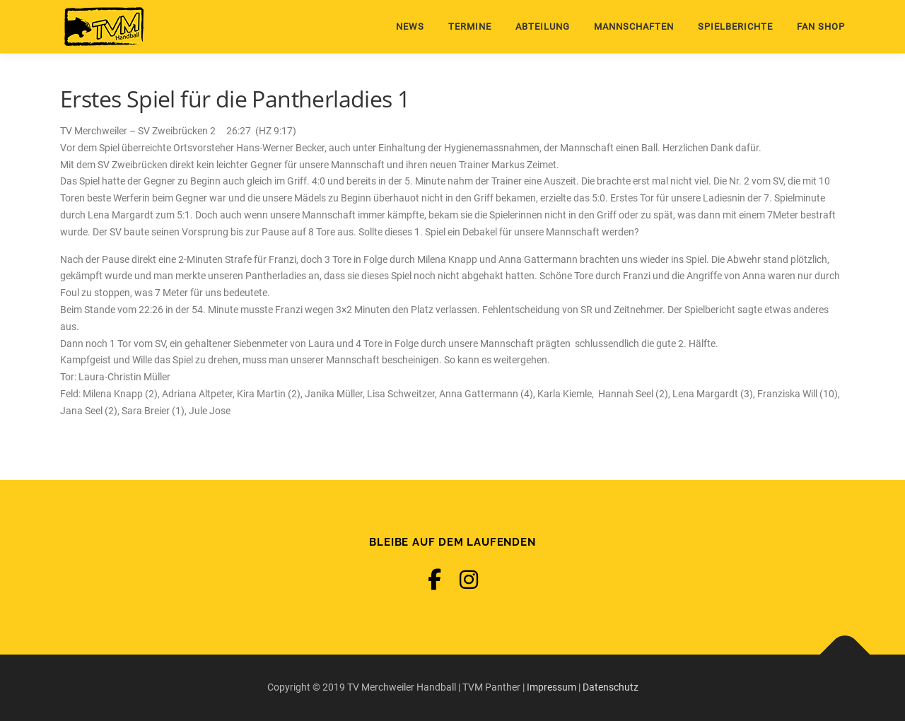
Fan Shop (821, 26)
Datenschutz (610, 687)
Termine (469, 26)
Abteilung (542, 26)
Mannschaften (634, 26)
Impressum (551, 687)
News (410, 26)
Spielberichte (735, 26)
